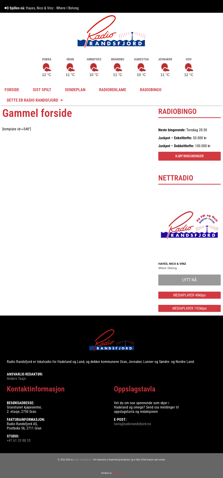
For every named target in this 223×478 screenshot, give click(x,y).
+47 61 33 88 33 (19, 440)
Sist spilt (42, 89)
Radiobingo (150, 89)
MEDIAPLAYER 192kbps (189, 308)
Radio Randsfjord (82, 459)
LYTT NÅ (189, 280)
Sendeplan (75, 89)
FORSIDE (12, 89)
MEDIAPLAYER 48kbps (189, 295)
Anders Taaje (16, 378)
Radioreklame (112, 89)
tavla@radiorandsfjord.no (132, 424)
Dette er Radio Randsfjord (35, 100)
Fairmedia (117, 473)
